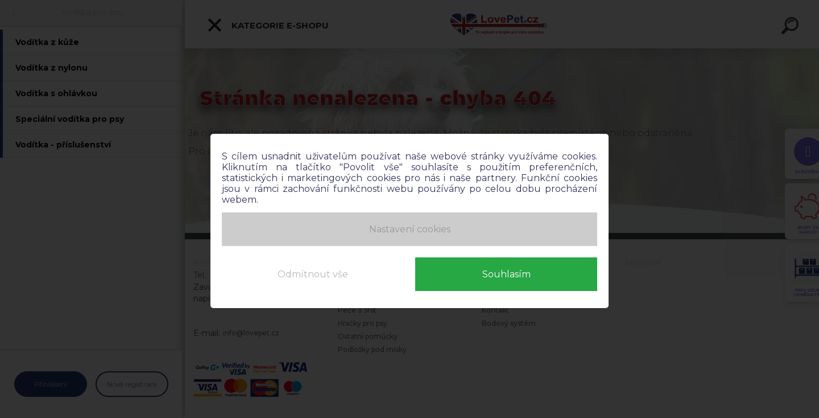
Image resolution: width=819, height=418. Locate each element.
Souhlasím (506, 272)
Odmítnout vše (313, 272)
